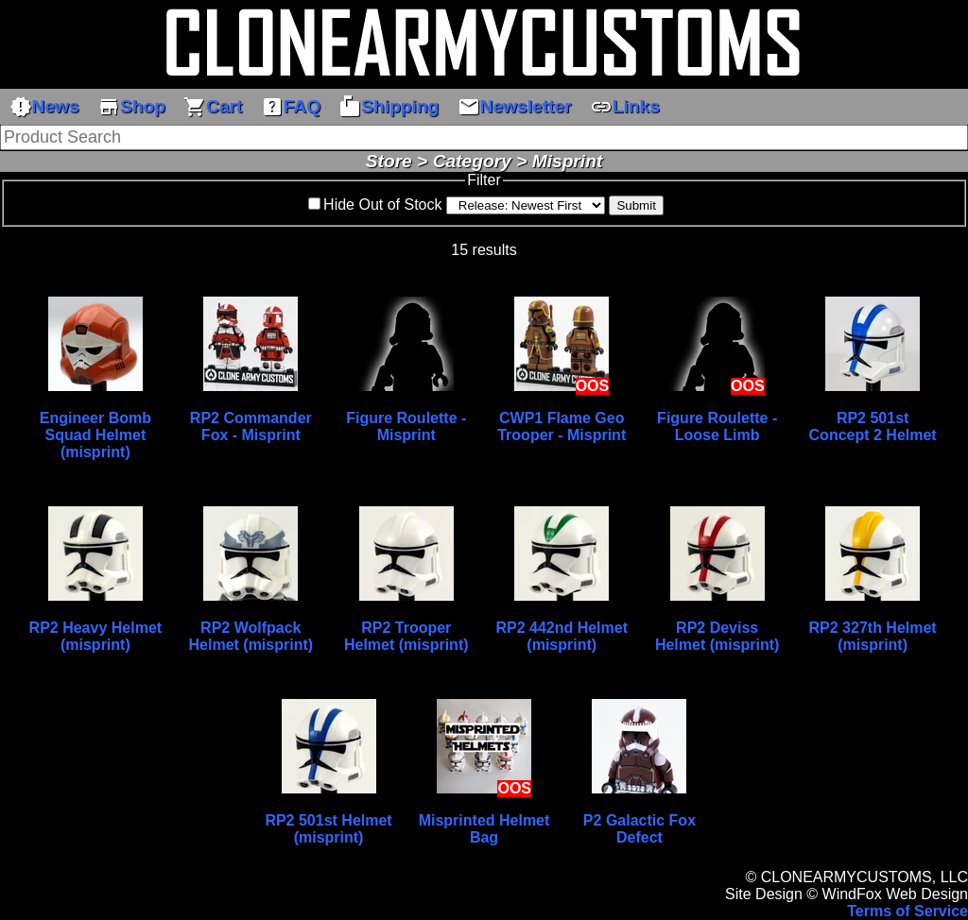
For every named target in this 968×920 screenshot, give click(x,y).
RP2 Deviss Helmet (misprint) (717, 636)
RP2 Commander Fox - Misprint (251, 426)
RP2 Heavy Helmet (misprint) (96, 636)
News (44, 106)
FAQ (290, 106)
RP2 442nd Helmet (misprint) (561, 636)
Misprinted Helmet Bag (484, 828)
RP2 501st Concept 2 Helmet (873, 426)
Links (625, 106)
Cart (212, 106)
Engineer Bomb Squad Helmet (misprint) (95, 435)
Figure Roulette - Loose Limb (717, 426)
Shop (131, 106)
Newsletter (515, 106)
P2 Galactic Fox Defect (639, 828)
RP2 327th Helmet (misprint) (873, 636)
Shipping (388, 106)
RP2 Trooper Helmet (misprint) (406, 636)
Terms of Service (907, 911)
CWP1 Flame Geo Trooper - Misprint (561, 426)
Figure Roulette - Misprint (406, 426)
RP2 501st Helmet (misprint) (328, 828)
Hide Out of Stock (382, 204)
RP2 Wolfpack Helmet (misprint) (251, 636)
